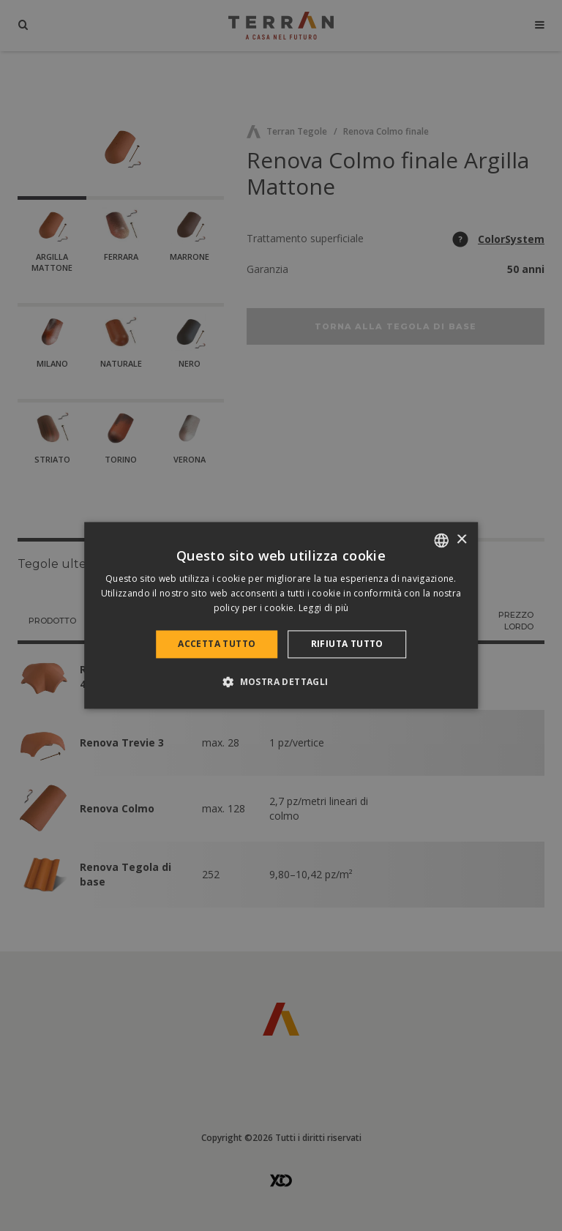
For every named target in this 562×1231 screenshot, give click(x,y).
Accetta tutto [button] (216, 643)
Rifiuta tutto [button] (347, 643)
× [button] (461, 539)
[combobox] (441, 540)
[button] (280, 682)
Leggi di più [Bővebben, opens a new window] (324, 608)
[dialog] (281, 615)
